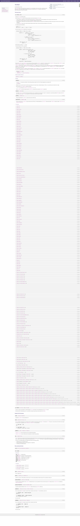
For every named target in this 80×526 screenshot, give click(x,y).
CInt (19, 119)
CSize (20, 136)
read (16, 419)
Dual (23, 316)
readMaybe (28, 422)
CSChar (20, 129)
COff (19, 238)
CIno (19, 229)
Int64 (20, 193)
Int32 (20, 191)
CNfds (20, 234)
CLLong (20, 124)
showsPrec (30, 87)
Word (19, 270)
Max (23, 311)
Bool (20, 430)
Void (19, 158)
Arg (26, 337)
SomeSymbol (20, 202)
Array (29, 339)
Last (23, 295)
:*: (30, 374)
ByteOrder (20, 167)
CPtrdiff (20, 128)
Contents (3, 8)
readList (59, 68)
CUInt (20, 141)
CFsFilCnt (20, 224)
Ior (23, 277)
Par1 (23, 323)
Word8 (20, 212)
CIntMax (20, 121)
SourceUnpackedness (22, 177)
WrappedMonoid (25, 314)
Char (19, 263)
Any (19, 107)
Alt (24, 359)
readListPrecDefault (19, 102)
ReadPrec (33, 65)
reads (16, 415)
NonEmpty (24, 321)
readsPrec (20, 63)
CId (19, 227)
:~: (23, 363)
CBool (20, 111)
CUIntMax (20, 143)
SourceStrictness (22, 175)
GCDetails (20, 196)
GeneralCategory (21, 205)
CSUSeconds (20, 131)
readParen (16, 430)
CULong (20, 148)
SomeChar (20, 200)
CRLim (20, 241)
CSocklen (20, 243)
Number (17, 460)
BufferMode (20, 182)
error (48, 421)
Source (64, 14)
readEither (32, 422)
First (24, 294)
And (23, 274)
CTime (20, 138)
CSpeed (20, 244)
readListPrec (27, 66)
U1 (19, 341)
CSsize (20, 246)
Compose (27, 381)
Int (18, 82)
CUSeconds (20, 150)
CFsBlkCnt (20, 222)
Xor (23, 279)
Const (24, 346)
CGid (19, 226)
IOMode (20, 188)
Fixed (27, 334)
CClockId (20, 219)
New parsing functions (5, 11)
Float (20, 267)
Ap (24, 357)
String (19, 16)
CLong (20, 126)
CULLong (20, 146)
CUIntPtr (20, 145)
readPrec (24, 63)
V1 (19, 343)
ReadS (18, 83)
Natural (20, 258)
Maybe (24, 327)
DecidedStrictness (22, 171)
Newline (20, 184)
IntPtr (20, 155)
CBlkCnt (20, 214)
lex (15, 436)
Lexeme (20, 253)
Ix (17, 339)
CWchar (20, 153)
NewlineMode (21, 186)
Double (20, 265)
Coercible (18, 361)
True (20, 432)
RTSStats (20, 198)
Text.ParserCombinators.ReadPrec (23, 448)
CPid (19, 239)
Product (24, 318)
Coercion (26, 361)
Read (30, 8)
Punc (16, 456)
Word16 (20, 207)
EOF (16, 461)
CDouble (20, 116)
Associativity (21, 169)
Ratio (29, 325)
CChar (20, 112)
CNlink (20, 236)
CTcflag (20, 248)
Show (25, 86)
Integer (20, 256)
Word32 (20, 209)
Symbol (17, 459)
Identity (24, 283)
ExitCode (20, 180)
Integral (18, 325)
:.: (27, 383)
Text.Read (17, 8)
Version (20, 109)
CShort (20, 133)
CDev (19, 221)
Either (27, 332)
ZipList (24, 272)
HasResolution (19, 334)
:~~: (24, 372)
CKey (19, 231)
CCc (19, 217)
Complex (24, 281)
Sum (23, 320)
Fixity (20, 173)
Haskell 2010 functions (5, 10)
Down (23, 297)
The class (4, 9)
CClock (20, 114)
